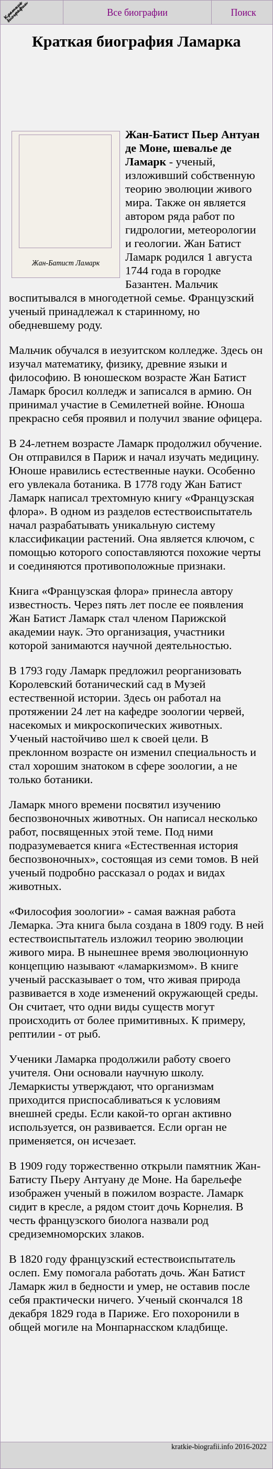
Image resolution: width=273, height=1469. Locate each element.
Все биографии (137, 12)
